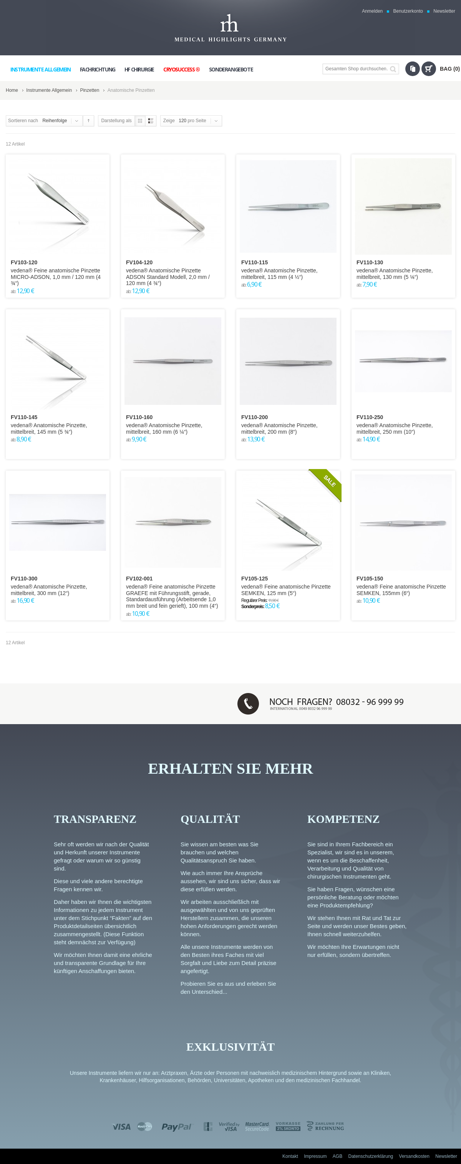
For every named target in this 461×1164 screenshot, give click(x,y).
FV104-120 (139, 262)
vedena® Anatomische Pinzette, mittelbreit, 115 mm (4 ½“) (279, 273)
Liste (151, 121)
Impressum (315, 1156)
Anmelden (372, 11)
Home (12, 90)
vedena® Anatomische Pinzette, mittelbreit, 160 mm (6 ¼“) (164, 428)
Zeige (169, 120)
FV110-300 (24, 578)
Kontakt (290, 1156)
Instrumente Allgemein (49, 90)
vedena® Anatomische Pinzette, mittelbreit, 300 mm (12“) (49, 590)
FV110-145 (24, 417)
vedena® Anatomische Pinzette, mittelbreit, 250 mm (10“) (395, 428)
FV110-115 (254, 262)
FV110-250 (370, 417)
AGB (337, 1156)
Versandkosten (414, 1156)
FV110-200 (254, 417)
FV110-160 (139, 417)
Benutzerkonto (408, 11)
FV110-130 (370, 262)
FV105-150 (370, 578)
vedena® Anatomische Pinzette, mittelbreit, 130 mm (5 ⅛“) (395, 273)
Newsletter (444, 11)
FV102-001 (139, 578)
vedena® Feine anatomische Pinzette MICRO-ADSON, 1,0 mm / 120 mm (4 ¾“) (56, 277)
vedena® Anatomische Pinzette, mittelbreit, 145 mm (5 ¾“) (49, 428)
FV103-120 (24, 262)
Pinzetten (89, 90)
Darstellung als (116, 120)
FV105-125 (254, 578)
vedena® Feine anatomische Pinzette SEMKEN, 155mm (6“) (401, 590)
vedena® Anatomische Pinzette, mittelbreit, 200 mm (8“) (279, 428)
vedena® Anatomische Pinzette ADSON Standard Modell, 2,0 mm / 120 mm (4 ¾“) (168, 277)
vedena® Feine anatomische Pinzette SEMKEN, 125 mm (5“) (286, 590)
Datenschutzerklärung (370, 1156)
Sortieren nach (23, 120)
